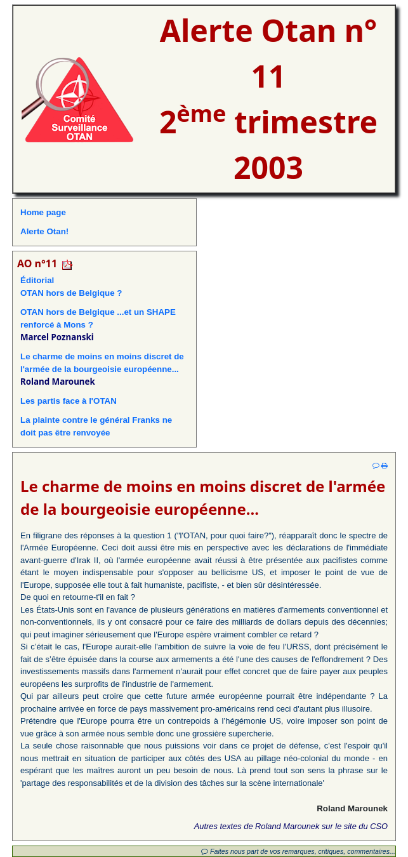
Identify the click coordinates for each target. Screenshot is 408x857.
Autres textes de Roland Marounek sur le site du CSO (291, 826)
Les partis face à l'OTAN (68, 401)
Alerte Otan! (44, 231)
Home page (43, 212)
